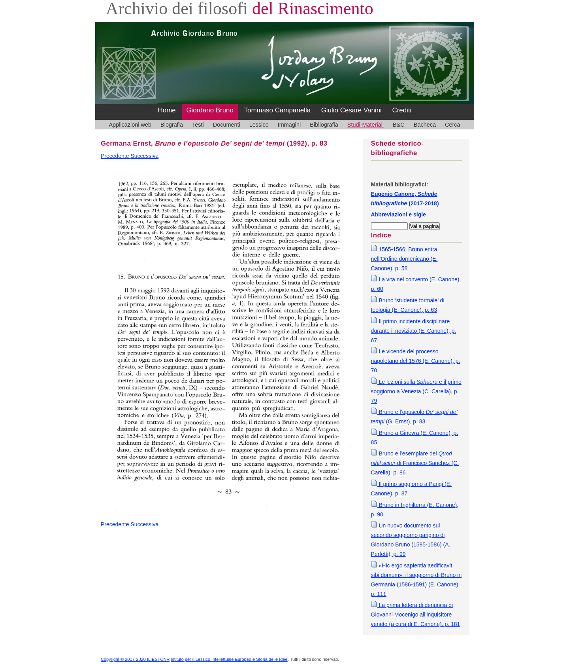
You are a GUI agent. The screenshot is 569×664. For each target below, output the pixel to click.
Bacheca (425, 124)
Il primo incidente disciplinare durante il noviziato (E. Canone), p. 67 (413, 330)
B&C (399, 124)
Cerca (452, 124)
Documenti (226, 124)
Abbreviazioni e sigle (398, 214)
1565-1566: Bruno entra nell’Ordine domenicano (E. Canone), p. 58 (404, 258)
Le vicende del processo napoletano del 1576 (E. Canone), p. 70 (415, 361)
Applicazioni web (130, 124)
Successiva (144, 156)
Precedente (116, 156)
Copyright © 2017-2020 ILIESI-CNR (135, 659)
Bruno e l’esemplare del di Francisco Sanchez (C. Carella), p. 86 (415, 463)
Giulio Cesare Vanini (351, 110)
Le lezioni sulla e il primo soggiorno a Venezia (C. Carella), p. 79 (416, 391)
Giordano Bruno (210, 110)
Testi (198, 124)
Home (167, 110)
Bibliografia (324, 124)
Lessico (259, 124)
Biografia (171, 124)
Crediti (401, 110)
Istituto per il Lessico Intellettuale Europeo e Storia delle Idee (229, 659)
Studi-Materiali (365, 124)
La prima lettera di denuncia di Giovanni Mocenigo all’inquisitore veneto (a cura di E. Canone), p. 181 (415, 614)
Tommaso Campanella (277, 110)
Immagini (289, 124)
